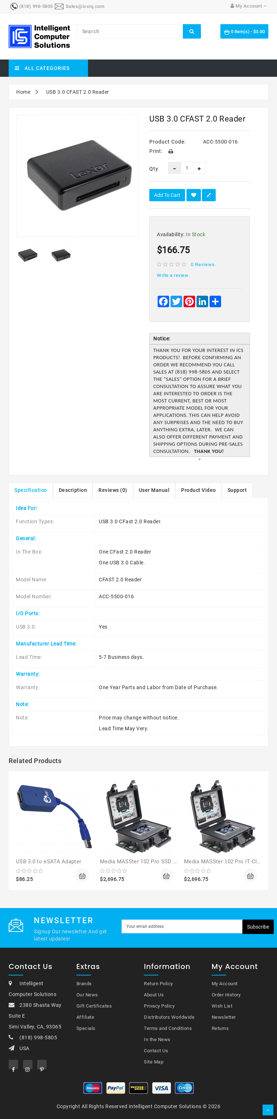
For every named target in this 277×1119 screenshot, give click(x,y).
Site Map (153, 1062)
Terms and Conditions (168, 1028)
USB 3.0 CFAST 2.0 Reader (77, 92)
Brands (84, 983)
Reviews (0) (112, 490)
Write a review (172, 275)
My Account (225, 983)
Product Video (198, 490)
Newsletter (224, 1017)
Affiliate (85, 1017)
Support (237, 490)
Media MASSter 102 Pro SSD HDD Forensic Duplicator (168, 861)
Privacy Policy (159, 1006)
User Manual (154, 490)
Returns (220, 1028)
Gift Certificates (94, 1006)
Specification (30, 490)
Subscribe (258, 927)
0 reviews (203, 264)
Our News (87, 994)
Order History (226, 994)
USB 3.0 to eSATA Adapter (48, 861)
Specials (86, 1028)
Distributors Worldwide (169, 1017)
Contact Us (156, 1050)
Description (73, 490)
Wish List (222, 1006)
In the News (157, 1039)
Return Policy (158, 983)
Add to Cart (167, 195)
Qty (153, 169)
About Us (154, 994)
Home (23, 92)
